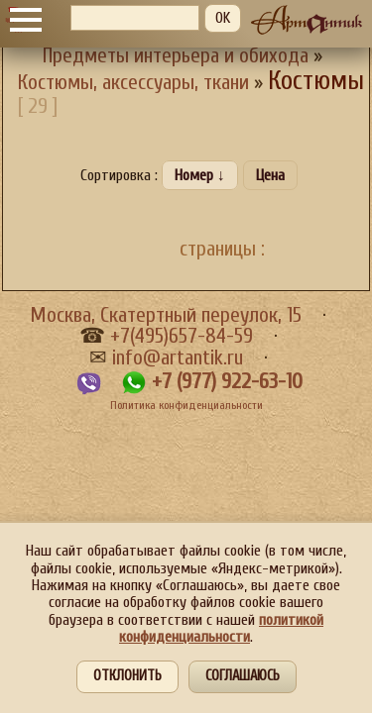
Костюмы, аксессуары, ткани (133, 82)
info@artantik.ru (177, 358)
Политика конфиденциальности (186, 405)
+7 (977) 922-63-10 (227, 381)
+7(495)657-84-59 (181, 336)
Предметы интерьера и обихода (176, 56)
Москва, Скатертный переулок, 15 (166, 315)
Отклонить (127, 675)
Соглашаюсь (242, 675)
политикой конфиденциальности (221, 628)
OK (222, 18)
